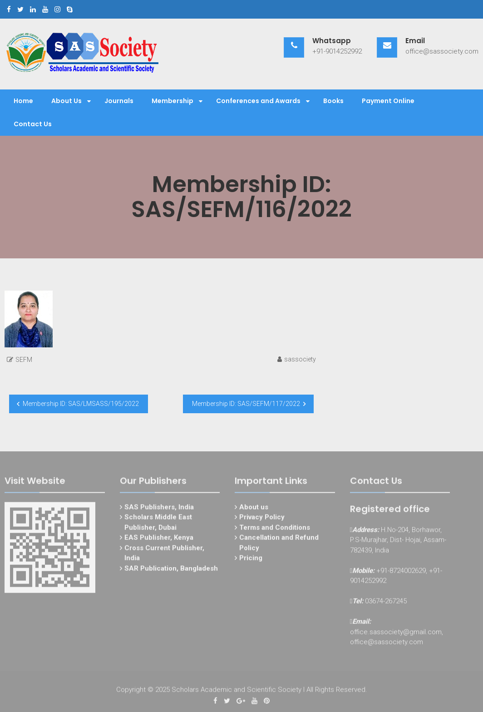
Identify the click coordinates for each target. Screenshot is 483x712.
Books (333, 100)
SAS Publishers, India (159, 509)
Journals (118, 100)
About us (253, 509)
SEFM (23, 359)
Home (23, 100)
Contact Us (33, 124)
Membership (172, 100)
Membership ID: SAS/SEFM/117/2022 (246, 403)
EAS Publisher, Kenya (158, 540)
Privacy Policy (262, 519)
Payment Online (388, 100)
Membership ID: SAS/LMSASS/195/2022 (81, 403)
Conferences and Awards (258, 100)
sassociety (300, 359)
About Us (66, 100)
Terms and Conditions (274, 529)
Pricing (250, 560)
